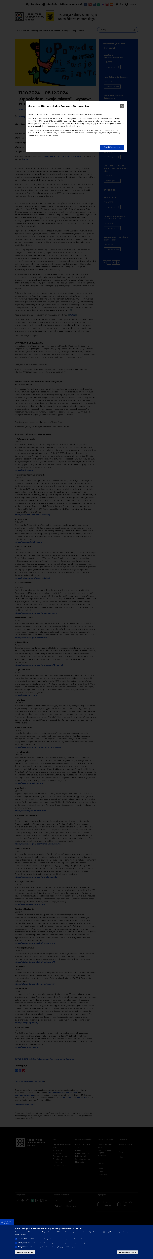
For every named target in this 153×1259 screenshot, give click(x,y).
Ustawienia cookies (8, 1222)
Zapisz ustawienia (25, 1252)
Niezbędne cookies (26, 1239)
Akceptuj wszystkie (127, 1252)
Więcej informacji (20, 1234)
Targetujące (23, 1247)
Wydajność (22, 1243)
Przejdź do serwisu (112, 147)
